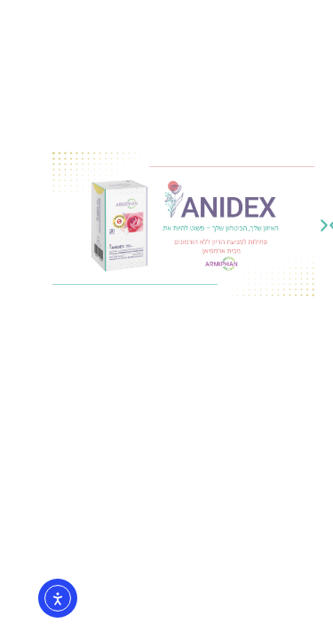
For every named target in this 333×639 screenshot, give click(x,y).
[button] (171, 225)
